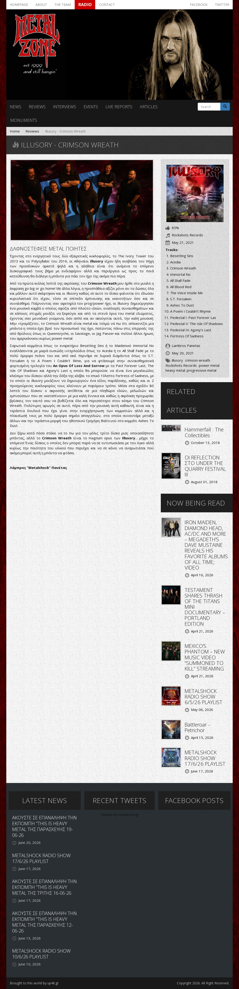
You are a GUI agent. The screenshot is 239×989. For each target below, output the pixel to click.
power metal (209, 365)
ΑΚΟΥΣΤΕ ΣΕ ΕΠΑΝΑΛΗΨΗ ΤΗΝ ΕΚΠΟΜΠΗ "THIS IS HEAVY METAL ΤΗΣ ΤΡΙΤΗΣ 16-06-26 (44, 887)
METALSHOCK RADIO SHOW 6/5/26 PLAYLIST (203, 696)
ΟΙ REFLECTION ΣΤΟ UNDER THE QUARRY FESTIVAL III (205, 466)
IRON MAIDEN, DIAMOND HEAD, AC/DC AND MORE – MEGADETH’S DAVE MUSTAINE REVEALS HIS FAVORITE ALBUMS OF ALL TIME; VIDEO (206, 545)
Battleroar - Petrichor (197, 727)
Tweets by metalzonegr (119, 814)
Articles (149, 106)
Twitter (222, 4)
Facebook (198, 4)
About (41, 4)
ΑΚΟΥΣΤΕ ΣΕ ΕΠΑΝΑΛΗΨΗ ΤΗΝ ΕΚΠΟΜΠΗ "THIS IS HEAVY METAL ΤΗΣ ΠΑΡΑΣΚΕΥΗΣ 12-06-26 (44, 922)
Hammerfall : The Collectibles (204, 432)
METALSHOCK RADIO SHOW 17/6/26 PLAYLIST (205, 758)
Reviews (37, 106)
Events (91, 106)
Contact (107, 4)
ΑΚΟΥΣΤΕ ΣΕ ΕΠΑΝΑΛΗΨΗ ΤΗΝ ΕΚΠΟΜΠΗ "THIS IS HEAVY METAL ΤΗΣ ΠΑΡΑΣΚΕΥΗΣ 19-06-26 (44, 826)
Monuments (23, 120)
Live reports (118, 106)
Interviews (64, 106)
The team (62, 4)
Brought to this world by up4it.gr (34, 983)
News (15, 106)
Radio (85, 4)
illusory (177, 360)
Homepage (19, 4)
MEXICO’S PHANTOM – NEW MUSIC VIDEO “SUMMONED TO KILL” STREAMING (205, 657)
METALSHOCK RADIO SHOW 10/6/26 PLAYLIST (41, 954)
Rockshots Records (181, 365)
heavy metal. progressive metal (190, 370)
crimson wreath (197, 360)
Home (15, 131)
